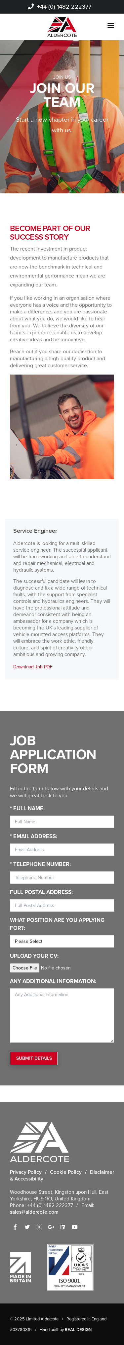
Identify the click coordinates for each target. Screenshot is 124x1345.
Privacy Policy (26, 1172)
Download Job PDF (33, 666)
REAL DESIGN (78, 1329)
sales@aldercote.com (34, 1212)
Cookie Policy (66, 1172)
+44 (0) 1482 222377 (59, 6)
